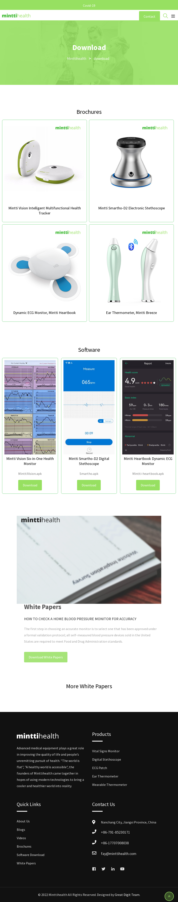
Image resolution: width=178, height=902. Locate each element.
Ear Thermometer (105, 776)
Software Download (30, 855)
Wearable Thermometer (109, 785)
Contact (149, 16)
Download (30, 485)
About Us (23, 821)
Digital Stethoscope (106, 759)
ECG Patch (99, 768)
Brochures (24, 846)
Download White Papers (46, 657)
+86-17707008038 (115, 842)
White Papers (26, 863)
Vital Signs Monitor (106, 751)
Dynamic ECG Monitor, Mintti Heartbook (44, 312)
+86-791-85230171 (115, 832)
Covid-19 (89, 5)
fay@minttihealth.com (118, 853)
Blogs (21, 829)
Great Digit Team (127, 895)
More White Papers (89, 686)
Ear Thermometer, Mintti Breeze (131, 312)
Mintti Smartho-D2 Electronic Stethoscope (131, 208)
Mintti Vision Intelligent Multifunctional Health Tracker (44, 210)
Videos (21, 838)
